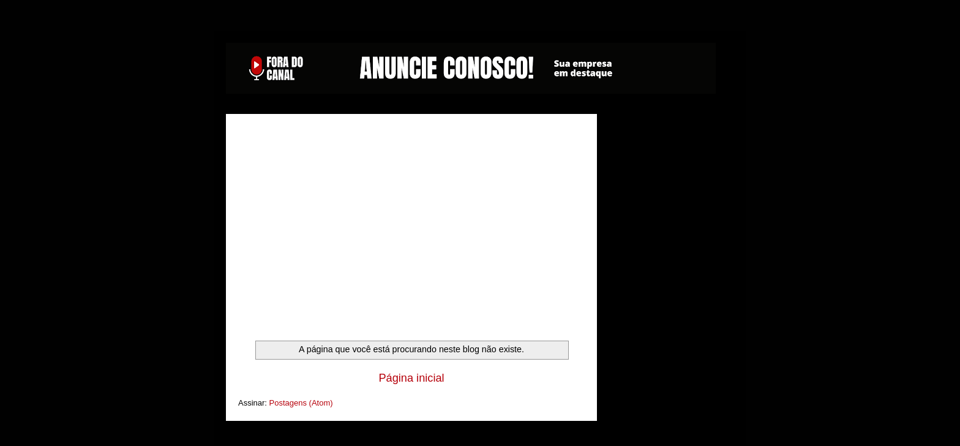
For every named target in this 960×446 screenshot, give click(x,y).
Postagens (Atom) (301, 402)
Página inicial (411, 378)
